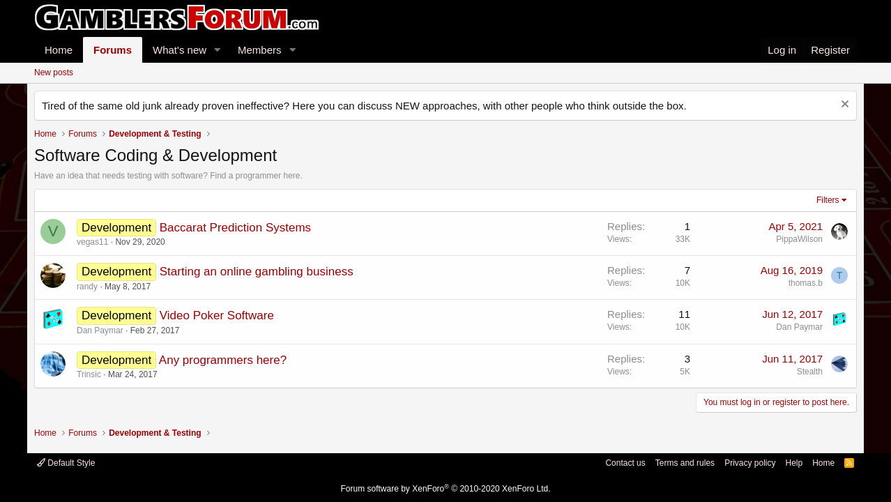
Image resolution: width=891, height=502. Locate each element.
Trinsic (89, 374)
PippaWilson (799, 239)
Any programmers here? (223, 360)
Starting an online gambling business (256, 271)
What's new (179, 50)
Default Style (66, 463)
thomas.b (806, 283)
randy (87, 286)
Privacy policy (749, 463)
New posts (53, 72)
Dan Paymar (100, 330)
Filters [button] (827, 200)
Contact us (625, 463)
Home (59, 50)
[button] (217, 50)
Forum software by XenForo (446, 489)
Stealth (810, 371)
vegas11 (92, 242)
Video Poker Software (217, 315)
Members (260, 50)
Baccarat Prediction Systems (235, 227)
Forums (112, 50)
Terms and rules (685, 463)
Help (793, 463)
